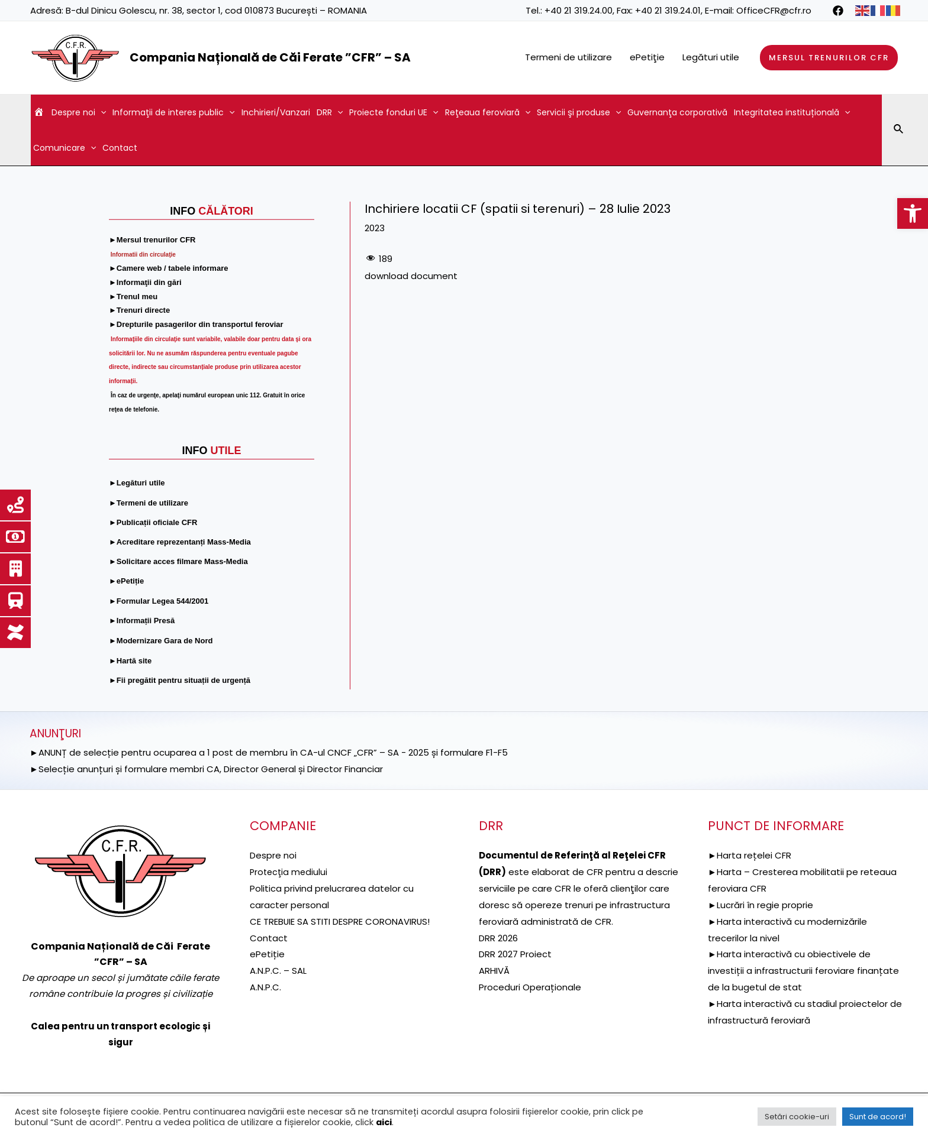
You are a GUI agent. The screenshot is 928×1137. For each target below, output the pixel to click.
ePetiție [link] (267, 952)
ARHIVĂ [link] (494, 968)
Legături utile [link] (710, 57)
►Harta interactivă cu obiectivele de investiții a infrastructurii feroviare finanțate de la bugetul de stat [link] (803, 969)
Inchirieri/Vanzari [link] (275, 112)
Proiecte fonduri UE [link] (393, 112)
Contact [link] (119, 148)
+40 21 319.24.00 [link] (578, 10)
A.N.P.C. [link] (265, 985)
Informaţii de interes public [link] (173, 112)
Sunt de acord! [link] (877, 1116)
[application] (100, 112)
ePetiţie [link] (647, 57)
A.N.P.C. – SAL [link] (278, 968)
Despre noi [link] (78, 112)
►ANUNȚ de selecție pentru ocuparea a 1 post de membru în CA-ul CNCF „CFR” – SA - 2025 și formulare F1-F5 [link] (269, 750)
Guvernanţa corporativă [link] (677, 112)
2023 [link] (375, 228)
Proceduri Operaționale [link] (530, 985)
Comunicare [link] (64, 148)
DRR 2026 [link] (498, 935)
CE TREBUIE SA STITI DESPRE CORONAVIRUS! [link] (340, 919)
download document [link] (411, 276)
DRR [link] (330, 112)
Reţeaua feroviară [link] (487, 112)
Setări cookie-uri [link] (797, 1116)
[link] (912, 213)
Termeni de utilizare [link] (568, 57)
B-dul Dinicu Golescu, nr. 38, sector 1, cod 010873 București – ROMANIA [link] (216, 10)
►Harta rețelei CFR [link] (749, 853)
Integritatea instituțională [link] (792, 112)
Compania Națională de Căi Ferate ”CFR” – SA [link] (270, 57)
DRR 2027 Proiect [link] (515, 952)
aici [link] (384, 1122)
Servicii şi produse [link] (579, 112)
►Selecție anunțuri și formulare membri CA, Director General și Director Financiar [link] (206, 766)
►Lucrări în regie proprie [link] (760, 902)
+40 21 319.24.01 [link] (668, 10)
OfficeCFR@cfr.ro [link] (773, 10)
